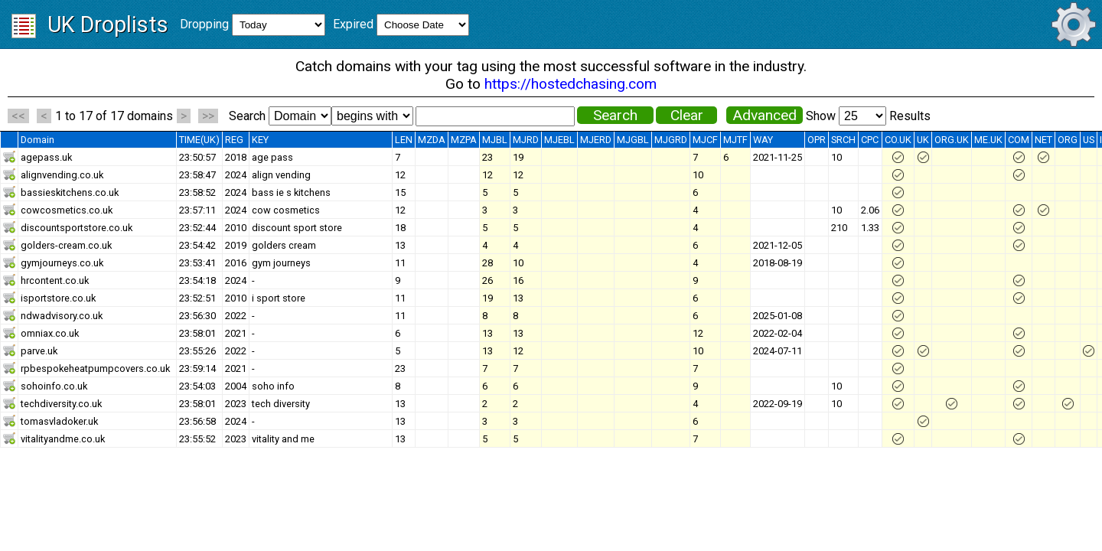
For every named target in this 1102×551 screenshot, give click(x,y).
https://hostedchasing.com (570, 84)
